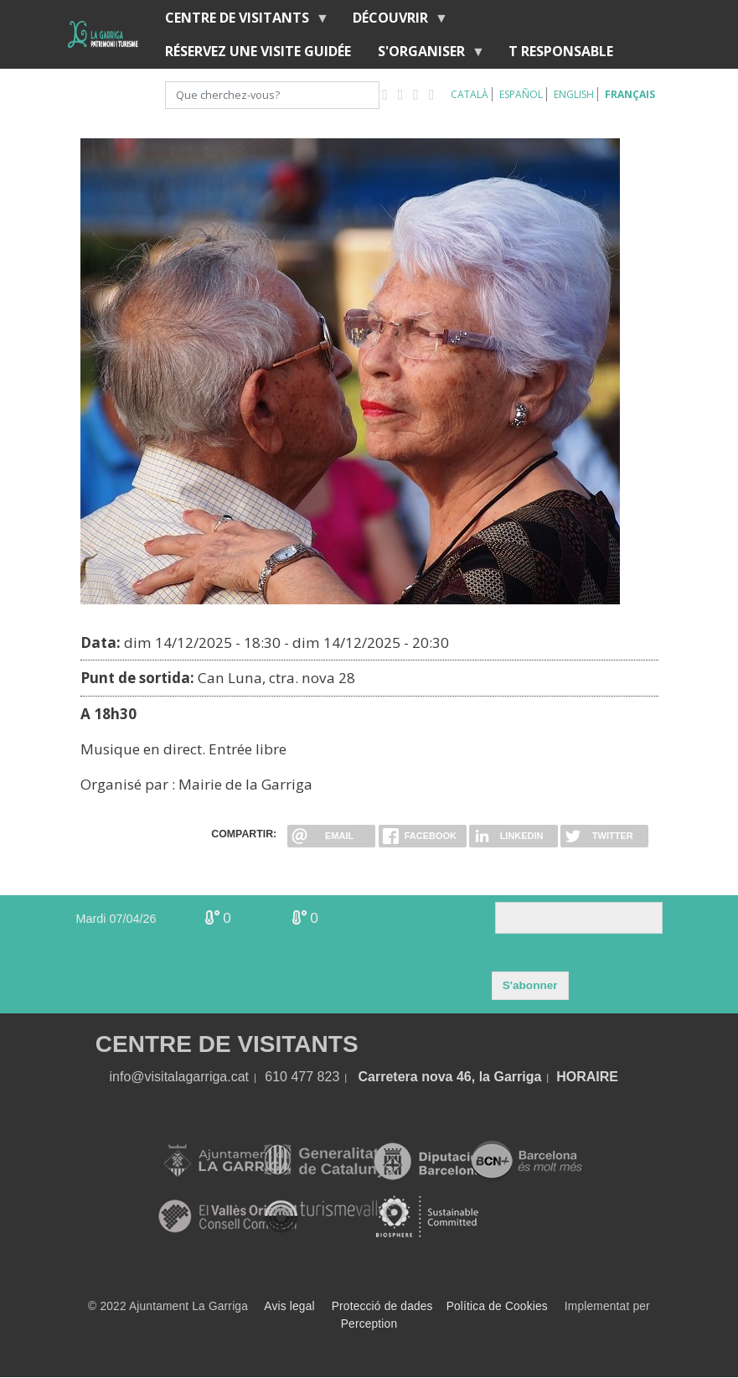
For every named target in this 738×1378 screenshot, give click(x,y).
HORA (576, 1077)
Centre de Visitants (240, 21)
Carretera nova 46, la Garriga (450, 1077)
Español (521, 94)
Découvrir (393, 21)
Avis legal (289, 1306)
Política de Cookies (497, 1306)
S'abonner (530, 985)
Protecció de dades (382, 1306)
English (574, 94)
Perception (369, 1324)
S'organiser (424, 55)
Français (630, 94)
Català (469, 94)
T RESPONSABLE (560, 51)
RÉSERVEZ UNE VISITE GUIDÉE (258, 51)
